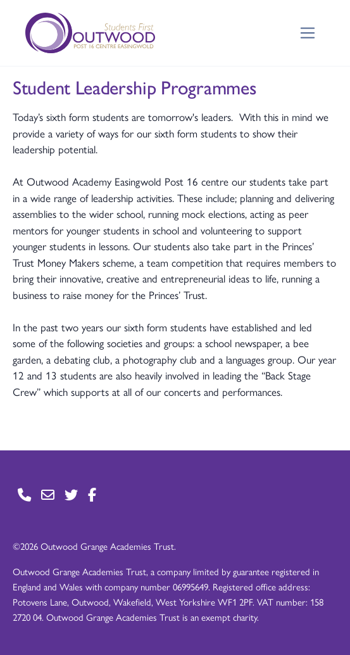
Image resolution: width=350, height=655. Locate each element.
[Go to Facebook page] (92, 494)
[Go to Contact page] (24, 494)
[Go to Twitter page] (71, 494)
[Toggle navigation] (308, 33)
